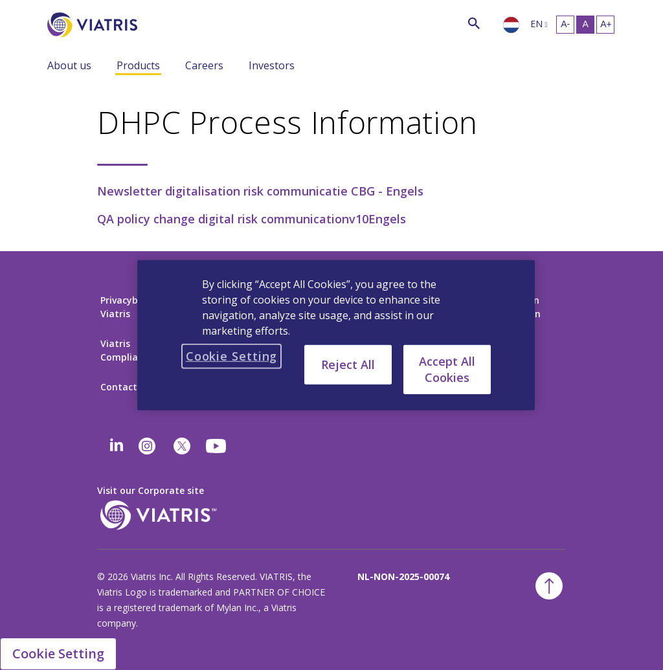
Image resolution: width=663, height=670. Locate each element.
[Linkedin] (116, 446)
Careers (204, 65)
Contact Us (125, 387)
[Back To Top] (549, 586)
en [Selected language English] (536, 23)
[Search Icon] (474, 23)
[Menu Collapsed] (106, 65)
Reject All (348, 364)
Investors (272, 65)
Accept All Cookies (447, 369)
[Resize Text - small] (565, 25)
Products (138, 65)
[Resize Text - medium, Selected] (585, 25)
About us (69, 65)
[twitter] (182, 446)
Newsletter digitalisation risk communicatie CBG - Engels (260, 191)
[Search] (161, 22)
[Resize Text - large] (605, 25)
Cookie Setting (58, 653)
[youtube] (217, 446)
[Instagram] (147, 446)
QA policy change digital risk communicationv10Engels (251, 219)
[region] (336, 335)
